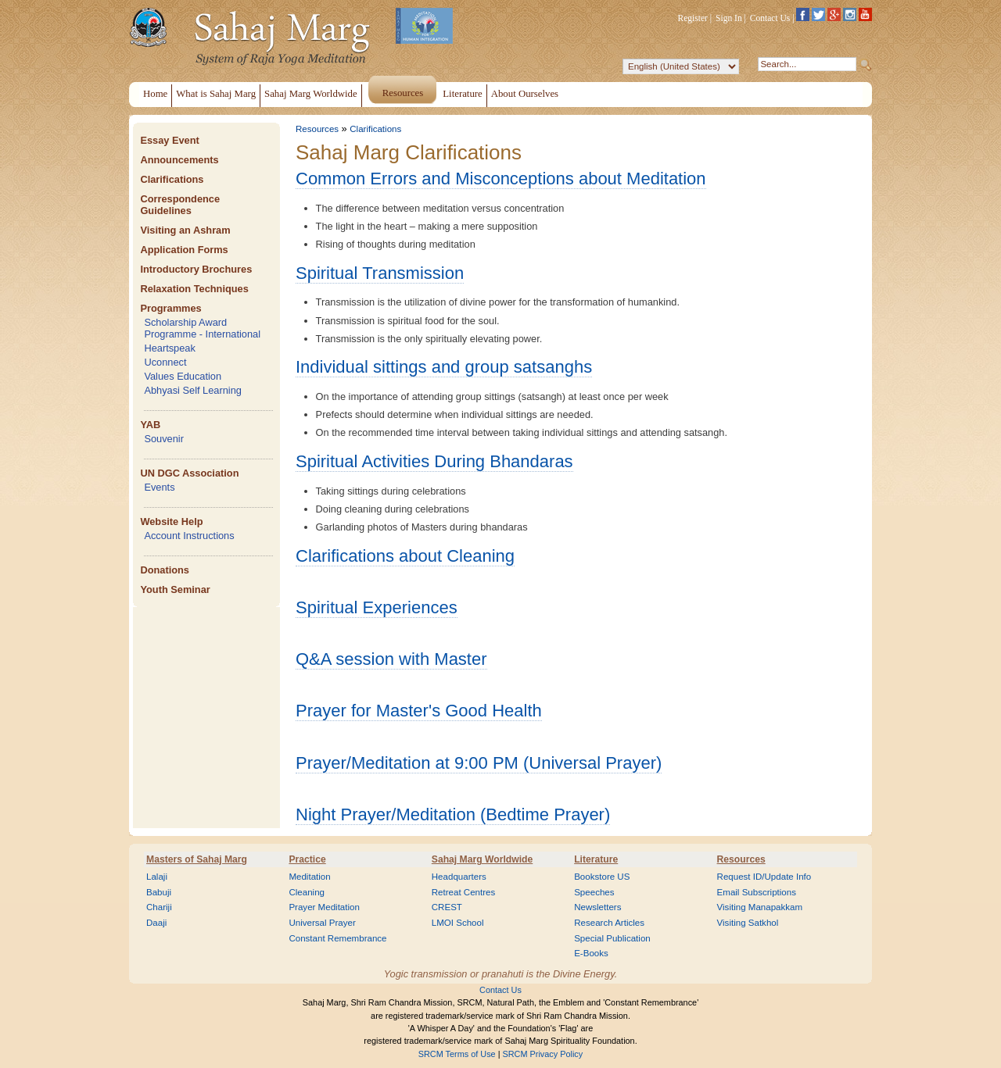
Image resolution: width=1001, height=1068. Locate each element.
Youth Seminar (175, 589)
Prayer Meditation (324, 907)
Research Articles (609, 922)
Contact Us (770, 18)
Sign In (729, 18)
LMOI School (458, 922)
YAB (150, 424)
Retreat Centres (464, 892)
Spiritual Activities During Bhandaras (434, 461)
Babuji (158, 892)
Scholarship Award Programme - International (202, 328)
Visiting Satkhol (748, 922)
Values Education (182, 376)
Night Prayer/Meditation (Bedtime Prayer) (453, 814)
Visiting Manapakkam (760, 907)
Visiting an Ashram (185, 230)
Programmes (170, 308)
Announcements (179, 160)
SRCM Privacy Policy (543, 1054)
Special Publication (612, 938)
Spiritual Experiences (376, 607)
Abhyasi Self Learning (193, 390)
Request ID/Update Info (764, 876)
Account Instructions (189, 535)
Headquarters (459, 876)
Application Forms (184, 249)
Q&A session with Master (391, 659)
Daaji (156, 922)
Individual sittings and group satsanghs (444, 367)
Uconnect (165, 362)
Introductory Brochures (196, 269)
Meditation (309, 876)
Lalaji (156, 876)
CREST (447, 907)
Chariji (159, 907)
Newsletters (597, 907)
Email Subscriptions (756, 892)
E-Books (591, 953)
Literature (596, 859)
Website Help (171, 521)
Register (693, 18)
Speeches (594, 892)
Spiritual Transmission (380, 273)
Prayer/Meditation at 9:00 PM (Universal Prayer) (479, 763)
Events (159, 487)
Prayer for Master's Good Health (419, 710)
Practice (307, 859)
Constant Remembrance (337, 938)
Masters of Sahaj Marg (196, 859)
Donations (164, 570)
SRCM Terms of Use (457, 1054)
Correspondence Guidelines (180, 204)
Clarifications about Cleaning (405, 556)
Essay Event (169, 140)
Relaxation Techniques (194, 289)
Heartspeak (169, 348)
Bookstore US (602, 876)
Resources (317, 129)
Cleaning (307, 892)
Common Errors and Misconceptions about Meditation (501, 178)
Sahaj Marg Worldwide (482, 859)
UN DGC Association (189, 473)
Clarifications (171, 179)
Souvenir (164, 439)
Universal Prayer (322, 922)
